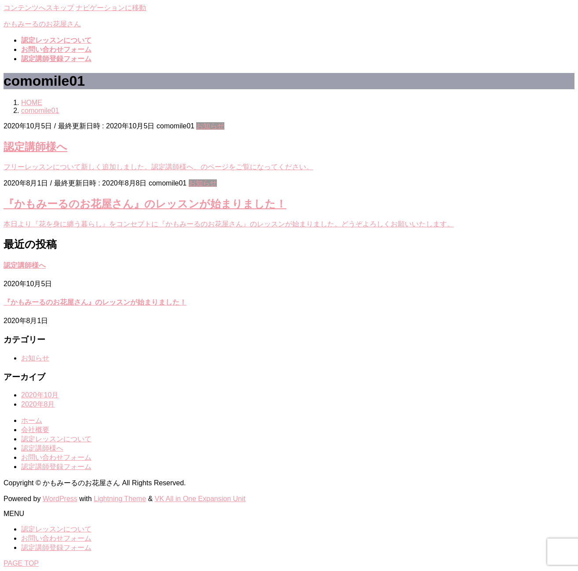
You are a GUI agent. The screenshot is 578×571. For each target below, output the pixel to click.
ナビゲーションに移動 (111, 7)
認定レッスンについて (56, 439)
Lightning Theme (120, 498)
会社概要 (35, 429)
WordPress (60, 498)
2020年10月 (40, 395)
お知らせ (210, 126)
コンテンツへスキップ (39, 7)
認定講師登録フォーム (56, 466)
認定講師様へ (35, 147)
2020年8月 (38, 404)
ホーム (31, 420)
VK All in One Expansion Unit (200, 498)
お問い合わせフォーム (56, 457)
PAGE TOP (21, 563)
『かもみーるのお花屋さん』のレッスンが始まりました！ (145, 204)
